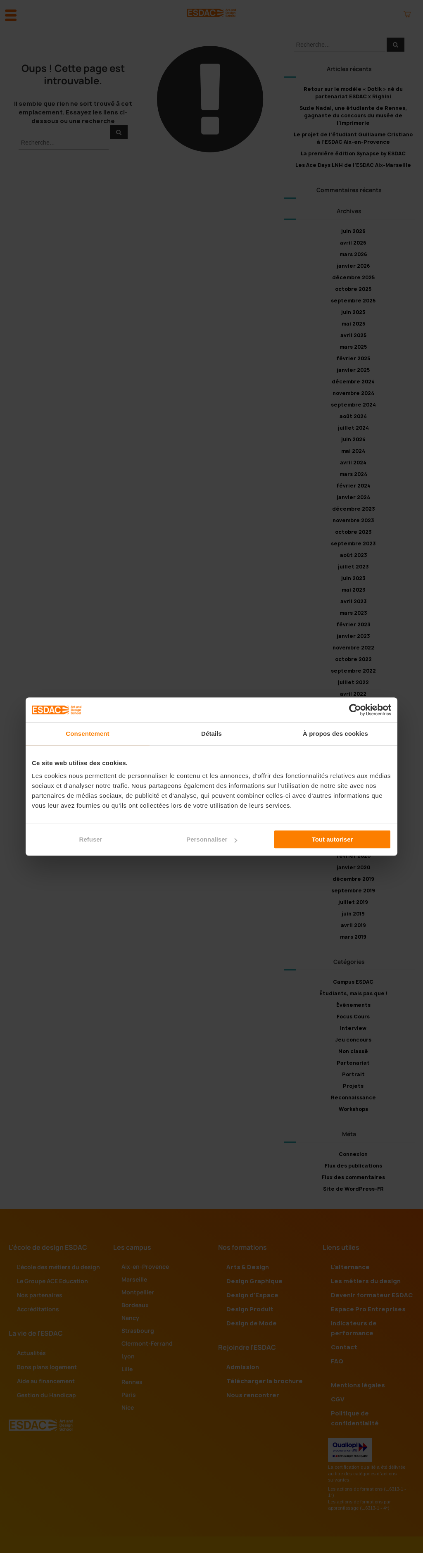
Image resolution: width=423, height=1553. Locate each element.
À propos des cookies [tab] (335, 733)
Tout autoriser (332, 839)
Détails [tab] (211, 733)
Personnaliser (211, 839)
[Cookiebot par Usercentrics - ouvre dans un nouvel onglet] (355, 710)
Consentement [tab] (87, 733)
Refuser (90, 839)
